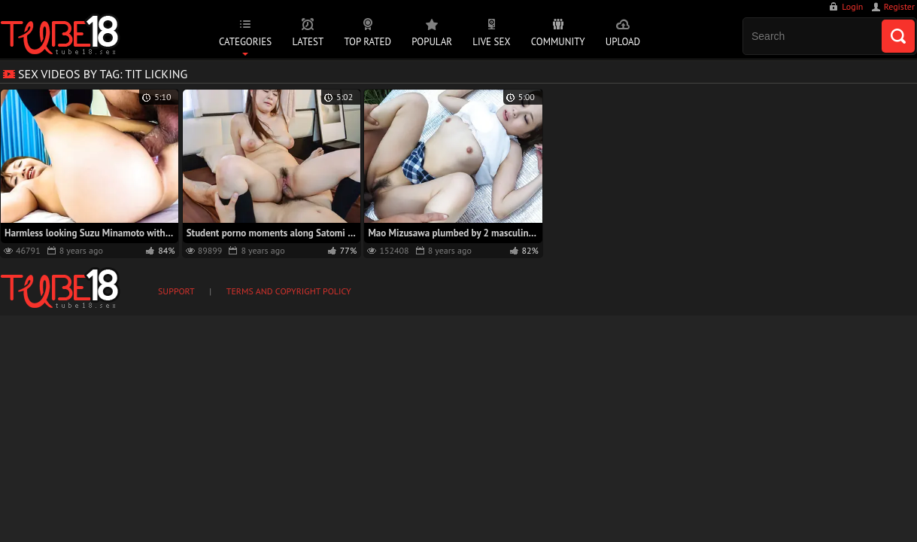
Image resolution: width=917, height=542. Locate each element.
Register (899, 6)
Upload (623, 41)
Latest (307, 41)
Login (852, 6)
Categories (245, 41)
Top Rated (367, 41)
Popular (431, 41)
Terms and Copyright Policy (288, 291)
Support (176, 291)
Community (558, 41)
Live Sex (491, 41)
